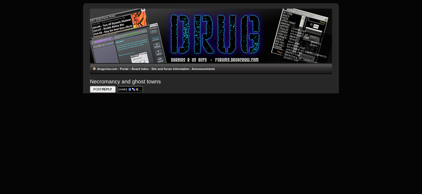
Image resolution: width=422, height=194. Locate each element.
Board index (140, 68)
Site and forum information (170, 68)
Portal (124, 68)
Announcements (203, 68)
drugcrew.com (107, 68)
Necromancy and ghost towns (125, 81)
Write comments (103, 89)
